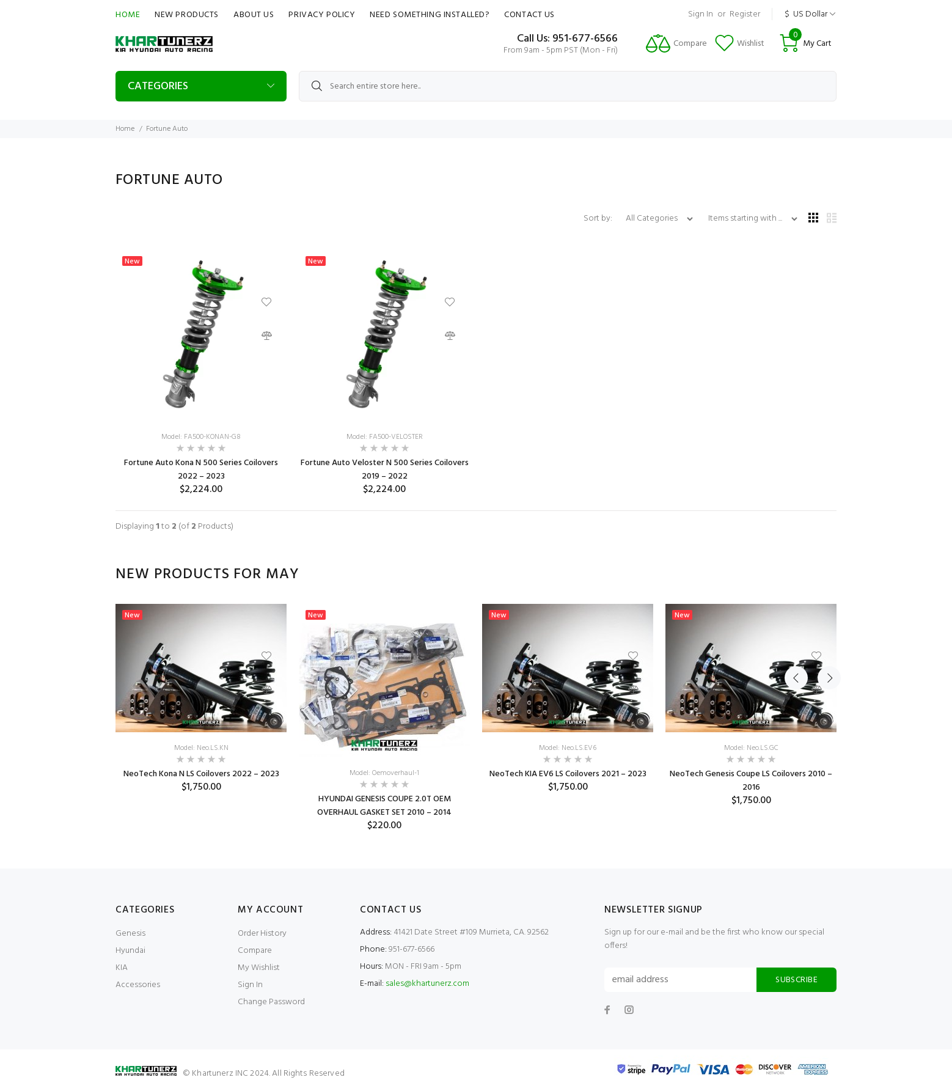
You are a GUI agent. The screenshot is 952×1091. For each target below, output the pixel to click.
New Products (187, 15)
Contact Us (529, 15)
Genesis (130, 934)
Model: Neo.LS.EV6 (567, 748)
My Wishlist (259, 968)
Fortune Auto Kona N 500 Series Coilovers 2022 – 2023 (201, 469)
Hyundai (130, 951)
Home (127, 15)
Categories (158, 86)
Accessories (137, 985)
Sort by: (599, 218)
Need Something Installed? (429, 15)
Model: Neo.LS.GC (751, 748)
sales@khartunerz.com (427, 984)
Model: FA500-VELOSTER (384, 437)
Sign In (700, 14)
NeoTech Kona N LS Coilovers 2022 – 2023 (201, 774)
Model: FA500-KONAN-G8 (201, 437)
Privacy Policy (321, 15)
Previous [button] (796, 574)
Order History (262, 934)
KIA (121, 968)
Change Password (271, 1002)
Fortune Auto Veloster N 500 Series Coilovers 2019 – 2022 (385, 469)
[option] (201, 698)
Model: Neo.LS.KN (201, 748)
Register (745, 14)
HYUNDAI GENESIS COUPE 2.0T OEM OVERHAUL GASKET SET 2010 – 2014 (384, 806)
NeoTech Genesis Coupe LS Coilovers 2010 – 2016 (751, 781)
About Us (253, 15)
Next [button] (825, 574)
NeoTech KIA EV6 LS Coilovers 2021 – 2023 (567, 774)
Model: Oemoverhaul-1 (384, 773)
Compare (255, 951)
